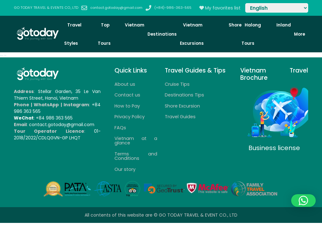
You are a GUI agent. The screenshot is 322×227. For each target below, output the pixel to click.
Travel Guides (180, 117)
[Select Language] (276, 8)
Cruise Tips (177, 84)
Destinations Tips (184, 95)
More (299, 34)
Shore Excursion (182, 106)
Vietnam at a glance (135, 140)
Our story (125, 169)
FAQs (120, 128)
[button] (303, 200)
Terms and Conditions (135, 156)
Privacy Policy (129, 117)
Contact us (127, 95)
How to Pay (127, 106)
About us (124, 84)
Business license (274, 148)
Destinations (162, 34)
